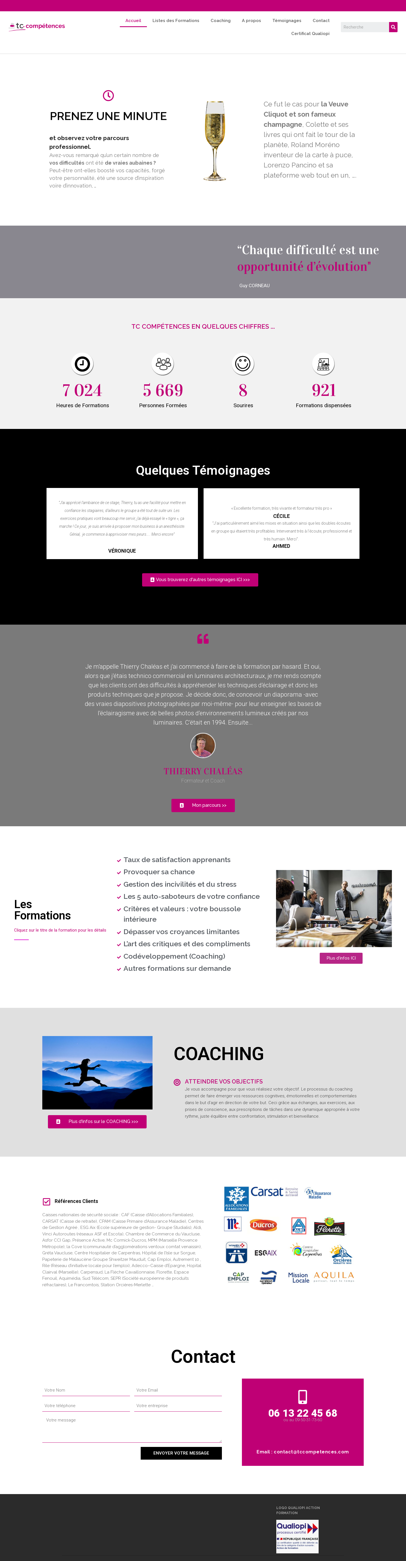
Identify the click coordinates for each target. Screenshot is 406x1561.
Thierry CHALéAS (203, 771)
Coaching (221, 20)
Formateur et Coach (203, 780)
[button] (200, 580)
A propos (251, 20)
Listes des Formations (176, 20)
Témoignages (286, 20)
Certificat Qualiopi (310, 33)
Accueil (133, 20)
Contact (321, 20)
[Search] (393, 27)
